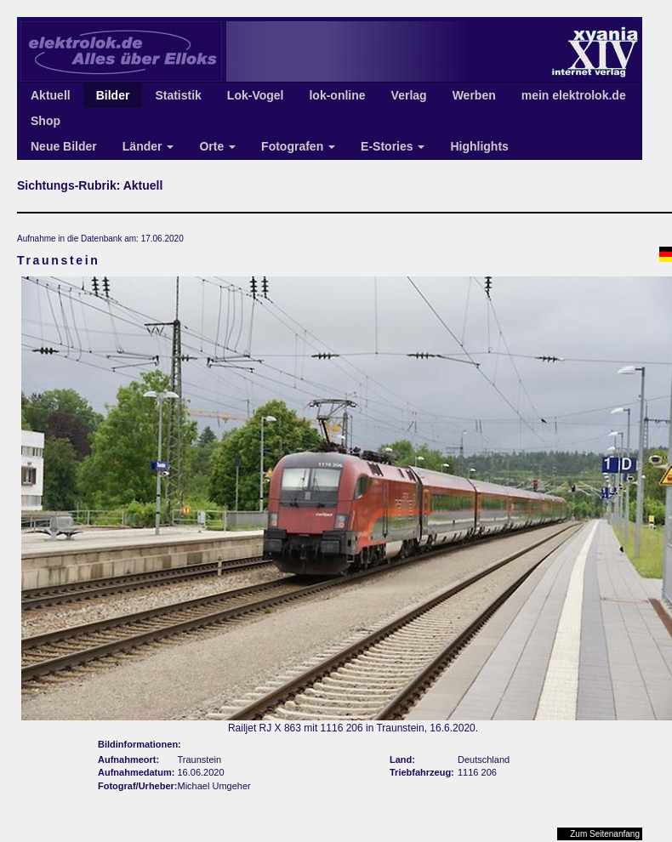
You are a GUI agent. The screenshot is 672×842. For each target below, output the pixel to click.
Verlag (409, 95)
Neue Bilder (64, 146)
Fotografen (298, 146)
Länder (148, 146)
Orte (217, 146)
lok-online (337, 95)
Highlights (479, 146)
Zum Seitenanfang (605, 834)
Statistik (178, 95)
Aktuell (51, 95)
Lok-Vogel (255, 95)
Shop (45, 121)
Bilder (113, 95)
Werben (474, 95)
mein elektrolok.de (573, 95)
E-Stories (392, 146)
